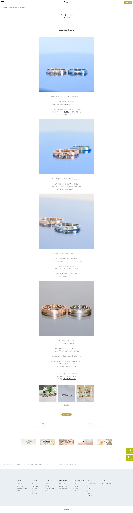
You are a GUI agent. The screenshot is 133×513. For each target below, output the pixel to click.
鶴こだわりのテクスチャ (63, 485)
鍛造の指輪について (63, 486)
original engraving (47, 442)
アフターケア (34, 490)
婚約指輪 (46, 483)
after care (85, 442)
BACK (95, 424)
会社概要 (18, 485)
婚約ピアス (47, 491)
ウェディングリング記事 (106, 483)
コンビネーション (76, 491)
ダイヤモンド (75, 483)
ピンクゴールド (76, 488)
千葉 (87, 491)
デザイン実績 (34, 488)
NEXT (37, 424)
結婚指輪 (46, 485)
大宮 (87, 490)
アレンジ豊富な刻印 (63, 488)
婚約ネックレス (48, 486)
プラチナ (75, 485)
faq (104, 442)
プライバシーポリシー (21, 486)
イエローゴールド (76, 486)
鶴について (34, 483)
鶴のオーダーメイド (63, 483)
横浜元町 (88, 488)
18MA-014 (66, 104)
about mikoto (28, 442)
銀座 (87, 485)
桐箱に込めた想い (35, 486)
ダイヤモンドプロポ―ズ (49, 488)
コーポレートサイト (20, 483)
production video (66, 442)
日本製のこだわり (35, 485)
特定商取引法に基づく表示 (22, 488)
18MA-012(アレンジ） (69, 379)
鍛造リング (47, 490)
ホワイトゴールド (76, 490)
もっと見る (66, 404)
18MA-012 (66, 112)
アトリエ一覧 (89, 495)
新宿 (87, 486)
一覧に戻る (66, 414)
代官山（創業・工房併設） (92, 483)
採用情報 (18, 490)
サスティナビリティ (36, 491)
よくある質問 (34, 493)
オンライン (89, 493)
